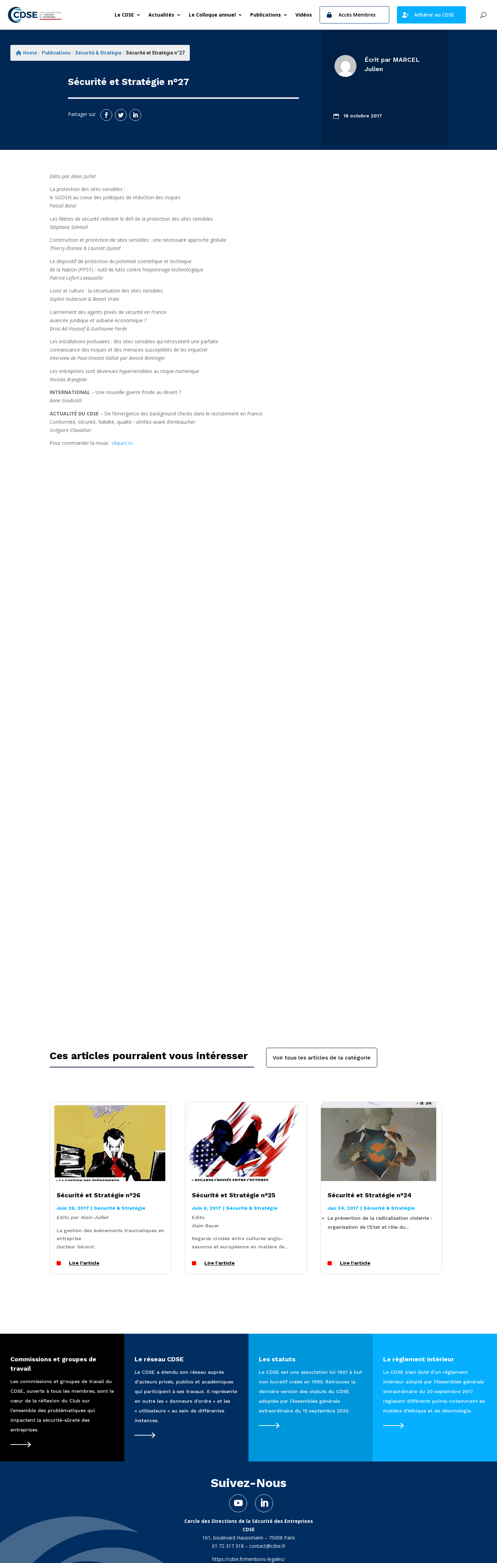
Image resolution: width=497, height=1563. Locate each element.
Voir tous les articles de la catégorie (322, 1057)
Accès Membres (357, 14)
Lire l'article (84, 1263)
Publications (265, 14)
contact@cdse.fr (267, 1546)
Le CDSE (124, 14)
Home (26, 53)
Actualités (161, 14)
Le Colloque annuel (212, 14)
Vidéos (303, 14)
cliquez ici (122, 443)
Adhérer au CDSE (434, 14)
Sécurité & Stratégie (98, 53)
